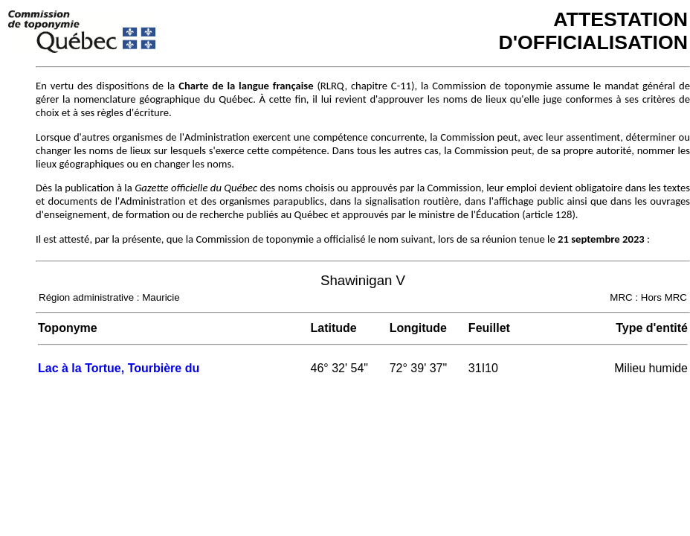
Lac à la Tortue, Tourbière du (118, 368)
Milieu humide (651, 368)
